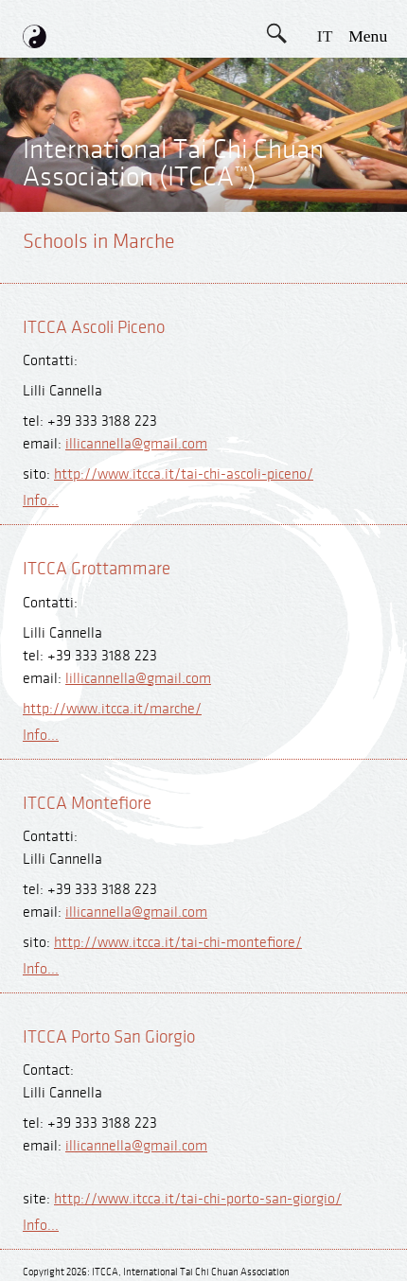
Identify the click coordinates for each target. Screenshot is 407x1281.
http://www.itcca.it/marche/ (112, 709)
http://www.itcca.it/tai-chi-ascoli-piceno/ (183, 474)
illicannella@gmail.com (136, 444)
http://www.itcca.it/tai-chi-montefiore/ (178, 943)
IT (325, 35)
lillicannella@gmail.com (138, 679)
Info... (41, 501)
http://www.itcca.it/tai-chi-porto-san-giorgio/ (198, 1199)
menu (367, 35)
